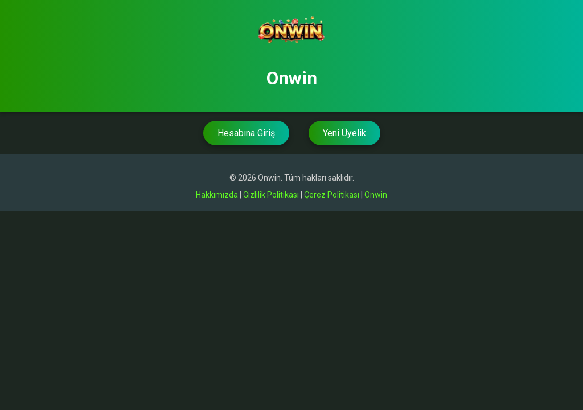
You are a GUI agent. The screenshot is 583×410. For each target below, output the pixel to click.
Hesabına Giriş (246, 133)
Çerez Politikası (331, 194)
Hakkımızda (217, 194)
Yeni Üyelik (344, 133)
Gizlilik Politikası (271, 194)
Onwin (375, 194)
